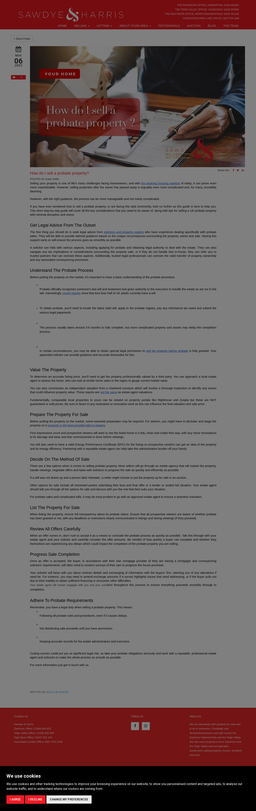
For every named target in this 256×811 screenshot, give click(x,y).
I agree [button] (15, 799)
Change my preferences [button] (69, 799)
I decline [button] (35, 799)
